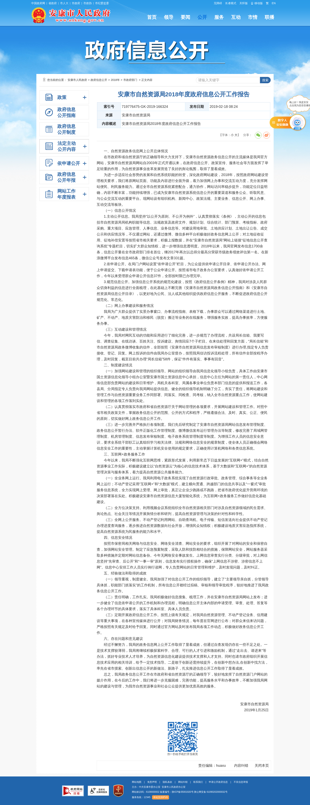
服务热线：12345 (141, 797)
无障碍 (218, 3)
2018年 (115, 79)
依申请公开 (68, 163)
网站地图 (136, 782)
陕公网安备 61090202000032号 (211, 792)
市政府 (76, 3)
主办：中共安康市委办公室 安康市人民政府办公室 (158, 787)
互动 (236, 17)
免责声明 (152, 782)
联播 (269, 17)
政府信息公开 (99, 79)
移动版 (257, 3)
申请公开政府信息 (218, 782)
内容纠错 (241, 766)
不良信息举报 (241, 782)
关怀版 (243, 3)
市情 (252, 17)
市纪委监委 (102, 3)
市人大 (64, 3)
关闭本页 (262, 766)
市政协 (87, 3)
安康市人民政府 (77, 79)
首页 (152, 17)
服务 (219, 17)
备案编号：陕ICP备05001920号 (176, 792)
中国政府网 (38, 3)
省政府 (52, 3)
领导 (168, 17)
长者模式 (230, 3)
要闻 (185, 17)
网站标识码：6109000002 (180, 792)
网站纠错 (183, 782)
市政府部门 (130, 79)
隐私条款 (167, 782)
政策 (61, 97)
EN (274, 3)
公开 (202, 17)
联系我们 (198, 782)
